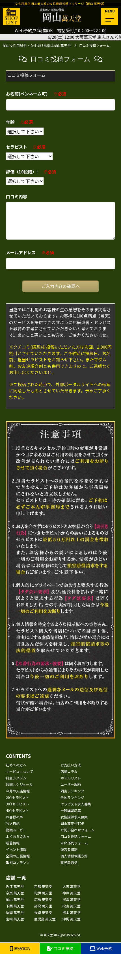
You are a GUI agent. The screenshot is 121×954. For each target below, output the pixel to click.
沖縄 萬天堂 (71, 918)
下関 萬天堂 (15, 905)
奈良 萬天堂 (15, 892)
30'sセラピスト (17, 803)
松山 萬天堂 (71, 905)
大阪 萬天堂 (71, 886)
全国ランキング (72, 797)
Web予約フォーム (74, 842)
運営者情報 (68, 849)
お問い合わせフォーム (77, 829)
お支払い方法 (70, 764)
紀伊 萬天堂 (43, 892)
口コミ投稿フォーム (75, 836)
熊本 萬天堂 (71, 912)
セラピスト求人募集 (75, 803)
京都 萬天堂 (43, 886)
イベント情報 (16, 849)
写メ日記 (13, 823)
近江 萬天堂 (15, 886)
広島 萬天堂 (43, 899)
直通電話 (20, 948)
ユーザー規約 (70, 784)
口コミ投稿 (60, 948)
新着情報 (13, 842)
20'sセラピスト (17, 797)
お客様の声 (14, 816)
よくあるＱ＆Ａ (18, 836)
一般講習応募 (70, 810)
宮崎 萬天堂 (15, 918)
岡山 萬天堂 (15, 899)
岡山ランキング (72, 790)
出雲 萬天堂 (71, 899)
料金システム (16, 777)
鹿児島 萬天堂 (44, 918)
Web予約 (101, 948)
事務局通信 (68, 862)
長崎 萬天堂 (43, 912)
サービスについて (19, 771)
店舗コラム (68, 771)
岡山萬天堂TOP (72, 823)
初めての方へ (16, 764)
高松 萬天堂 (43, 905)
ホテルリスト (70, 777)
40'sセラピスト (17, 810)
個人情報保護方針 (74, 855)
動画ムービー (16, 829)
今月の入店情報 (18, 790)
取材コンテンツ (18, 862)
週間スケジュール (19, 784)
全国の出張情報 (18, 855)
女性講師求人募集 (74, 816)
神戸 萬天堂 (71, 892)
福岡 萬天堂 (15, 912)
